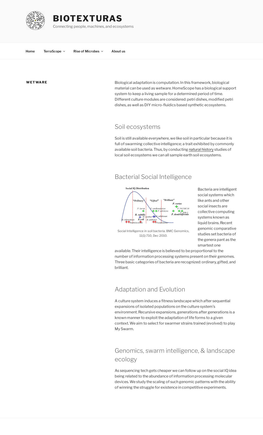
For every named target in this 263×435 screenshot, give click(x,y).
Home (30, 51)
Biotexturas (88, 18)
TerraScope (55, 51)
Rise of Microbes (88, 51)
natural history (201, 149)
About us (118, 51)
